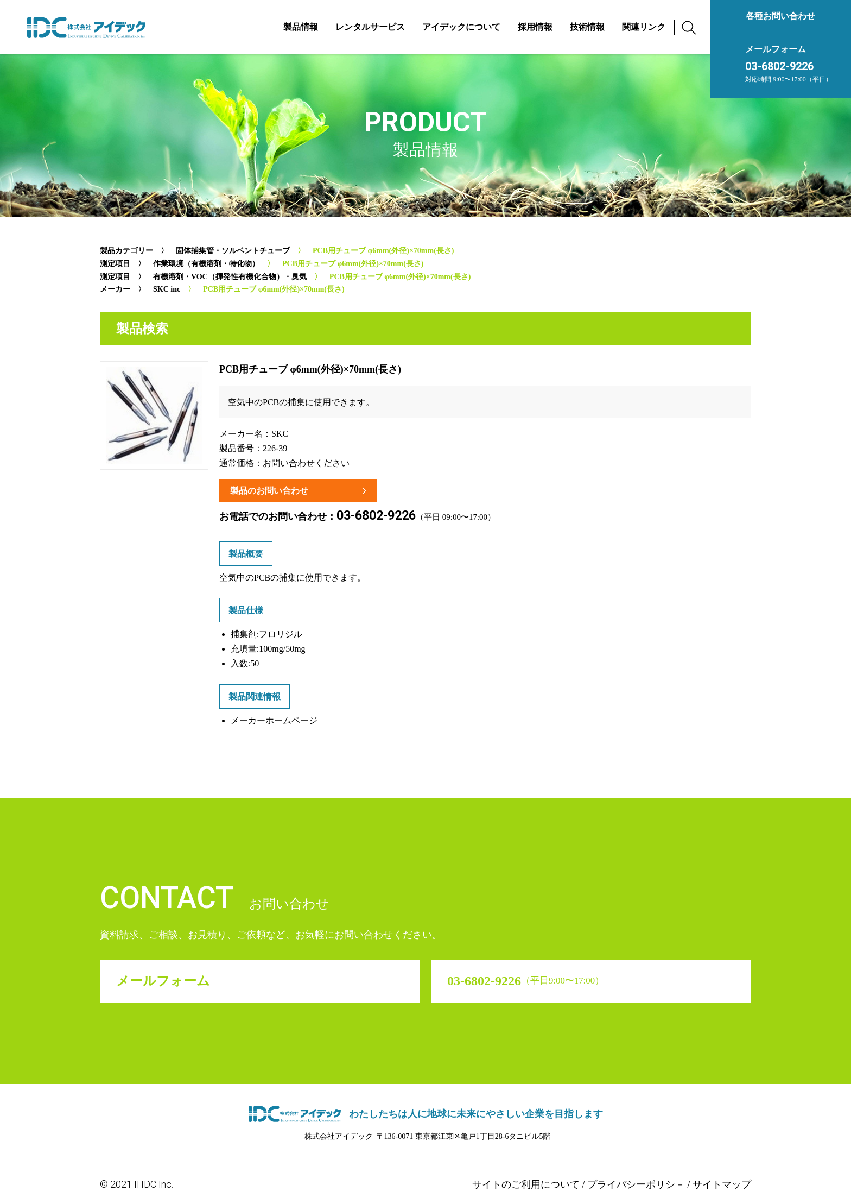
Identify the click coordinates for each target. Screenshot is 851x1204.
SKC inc (166, 289)
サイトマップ (722, 1184)
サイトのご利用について (526, 1184)
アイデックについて (461, 26)
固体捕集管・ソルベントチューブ (233, 251)
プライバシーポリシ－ (636, 1184)
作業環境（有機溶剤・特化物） (206, 264)
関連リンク (643, 26)
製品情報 (300, 26)
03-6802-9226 (779, 66)
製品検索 (142, 329)
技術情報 (587, 26)
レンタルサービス (370, 26)
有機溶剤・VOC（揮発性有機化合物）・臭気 (230, 277)
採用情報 (535, 26)
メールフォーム (775, 49)
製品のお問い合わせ (269, 490)
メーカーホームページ (274, 720)
